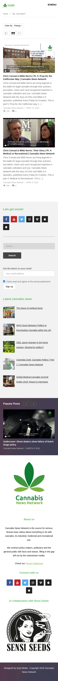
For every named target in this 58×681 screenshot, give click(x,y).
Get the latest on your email (17, 268)
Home (5, 14)
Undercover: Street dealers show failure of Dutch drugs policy (28, 443)
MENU (52, 4)
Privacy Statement (34, 563)
